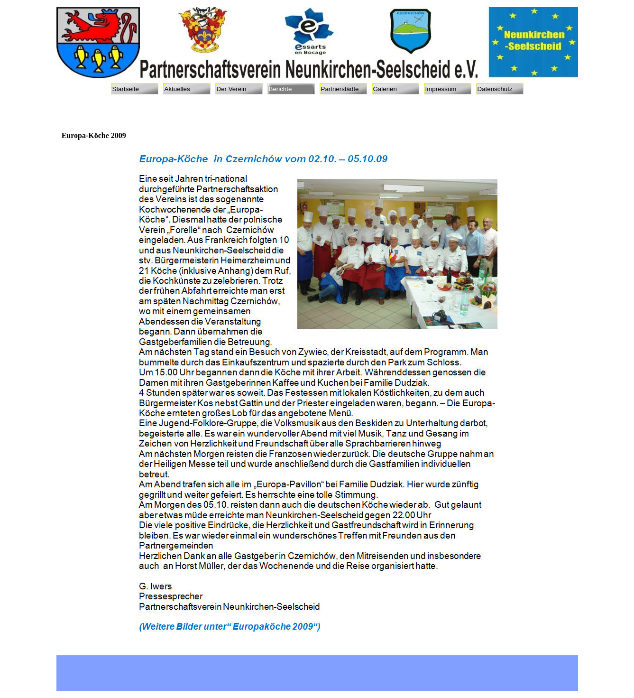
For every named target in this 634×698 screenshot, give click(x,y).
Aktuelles (177, 89)
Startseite (125, 89)
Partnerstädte (340, 89)
